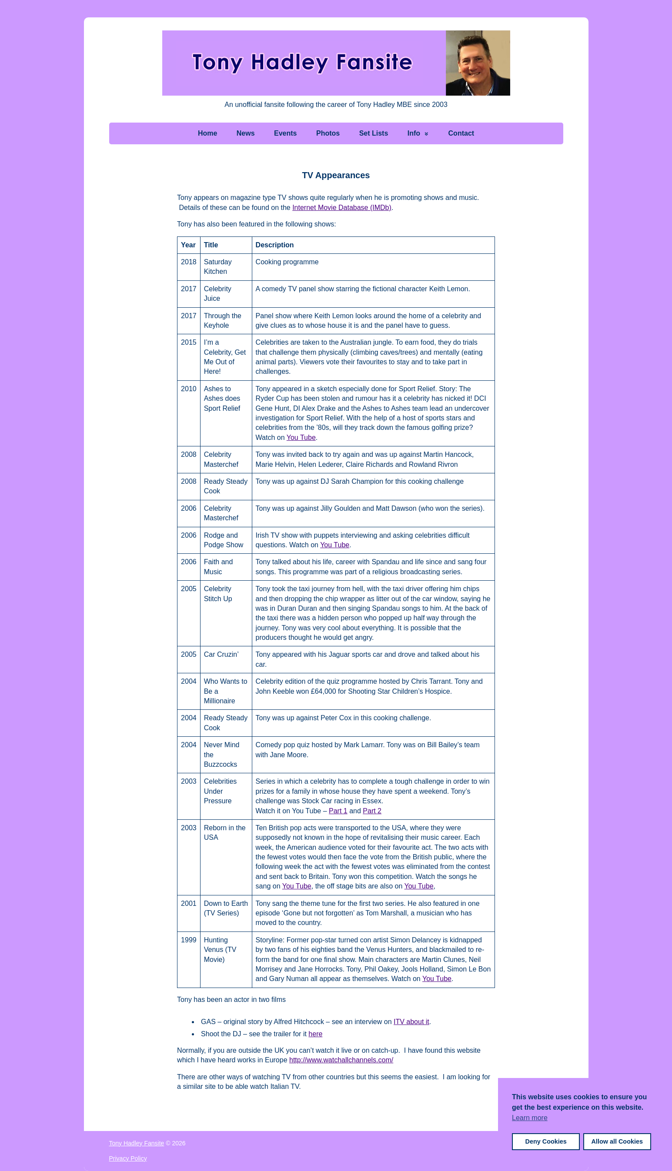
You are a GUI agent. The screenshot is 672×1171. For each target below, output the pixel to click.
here (315, 1034)
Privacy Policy (128, 1158)
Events (285, 133)
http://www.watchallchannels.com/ (341, 1060)
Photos (328, 133)
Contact (461, 133)
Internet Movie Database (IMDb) (341, 207)
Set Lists (373, 133)
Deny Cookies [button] (546, 1141)
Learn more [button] (530, 1117)
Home (207, 133)
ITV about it (411, 1021)
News (246, 133)
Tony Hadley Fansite (136, 1143)
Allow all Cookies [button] (617, 1141)
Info (414, 133)
